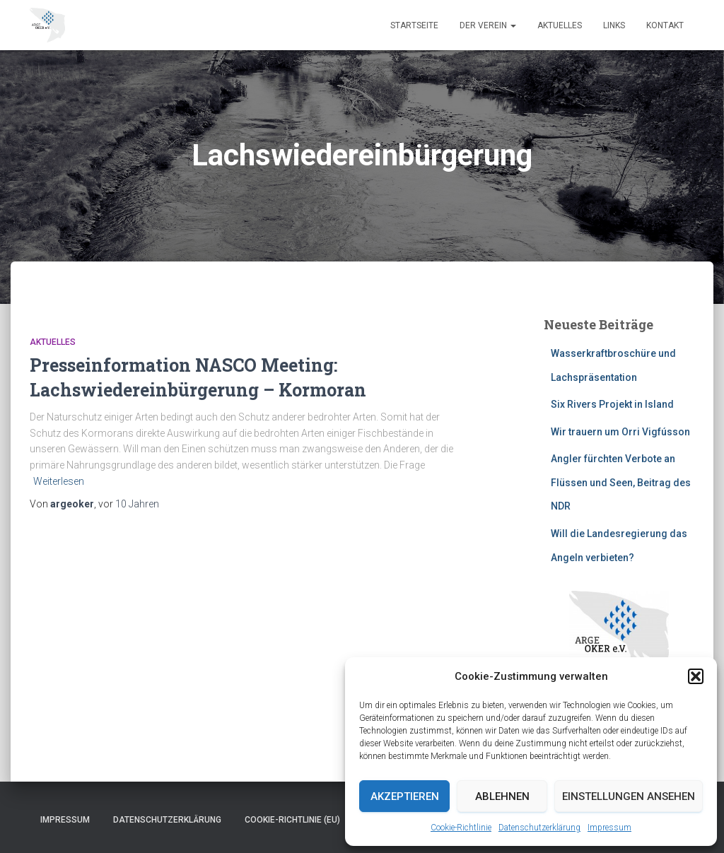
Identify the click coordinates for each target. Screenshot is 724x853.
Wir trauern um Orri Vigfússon (620, 431)
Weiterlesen (58, 481)
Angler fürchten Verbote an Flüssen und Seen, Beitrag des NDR (621, 482)
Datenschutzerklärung (539, 828)
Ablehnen (502, 796)
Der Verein (488, 25)
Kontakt (665, 25)
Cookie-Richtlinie (461, 828)
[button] (696, 676)
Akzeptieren (404, 796)
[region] (619, 651)
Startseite (414, 25)
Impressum (609, 828)
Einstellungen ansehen (628, 796)
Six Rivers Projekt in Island (612, 404)
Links (614, 25)
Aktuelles (559, 25)
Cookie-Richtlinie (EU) (292, 820)
